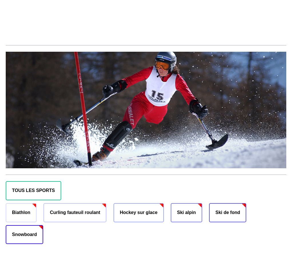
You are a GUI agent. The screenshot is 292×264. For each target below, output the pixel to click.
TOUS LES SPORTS (33, 190)
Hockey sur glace (139, 212)
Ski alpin (186, 212)
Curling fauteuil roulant (75, 212)
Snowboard (24, 234)
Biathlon (21, 212)
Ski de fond (227, 212)
